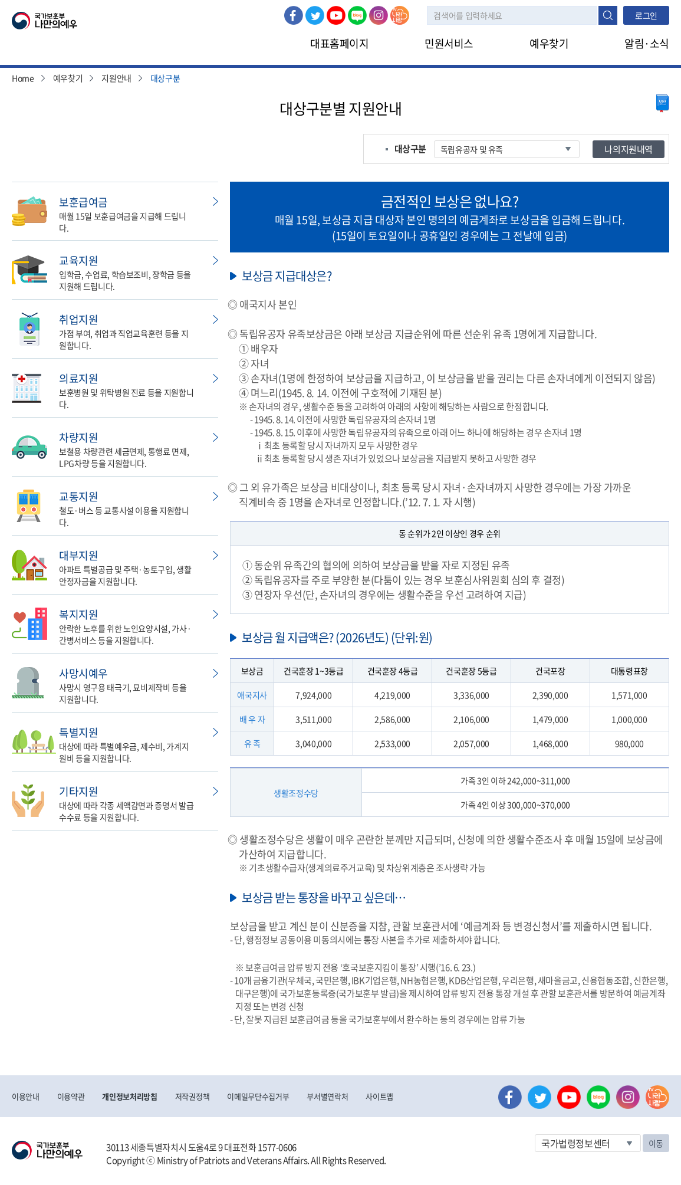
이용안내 (26, 1096)
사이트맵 (379, 1096)
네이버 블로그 (357, 15)
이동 (656, 1143)
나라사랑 (399, 15)
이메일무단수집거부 (258, 1096)
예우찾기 (548, 43)
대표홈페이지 (339, 43)
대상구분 (165, 78)
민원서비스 (449, 43)
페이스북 (293, 15)
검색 (607, 15)
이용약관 (71, 1096)
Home (23, 78)
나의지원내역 (628, 149)
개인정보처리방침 (129, 1096)
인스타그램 (378, 15)
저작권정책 (192, 1096)
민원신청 (215, 201)
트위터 (314, 15)
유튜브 (336, 15)
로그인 (646, 15)
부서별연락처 (327, 1096)
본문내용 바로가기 (0, 0)
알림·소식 (646, 43)
